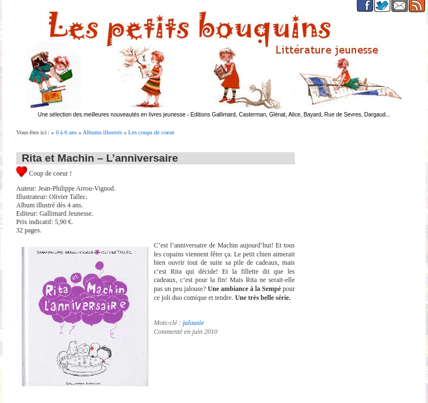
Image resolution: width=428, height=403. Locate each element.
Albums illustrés (102, 132)
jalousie (193, 323)
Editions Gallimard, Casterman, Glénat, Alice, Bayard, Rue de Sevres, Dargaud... (291, 114)
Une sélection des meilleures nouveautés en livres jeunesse (112, 114)
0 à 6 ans (66, 132)
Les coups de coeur (151, 132)
